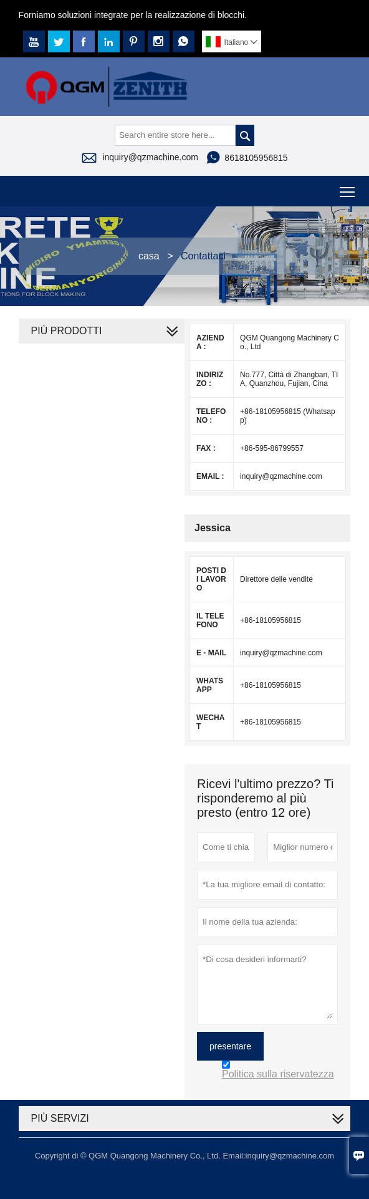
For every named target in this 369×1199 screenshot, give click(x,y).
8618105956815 (255, 158)
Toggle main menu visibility (348, 187)
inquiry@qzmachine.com (150, 157)
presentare (230, 1046)
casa (149, 256)
